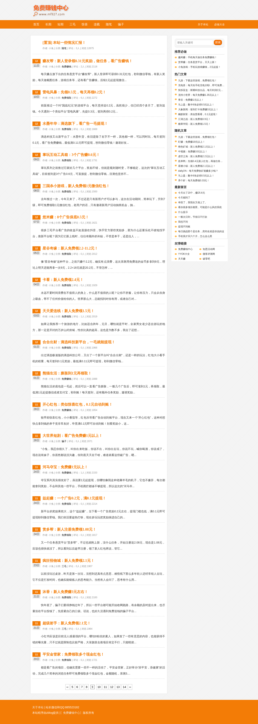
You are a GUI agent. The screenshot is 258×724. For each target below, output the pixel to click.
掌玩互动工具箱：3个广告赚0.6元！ (71, 155)
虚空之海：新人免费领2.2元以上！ (196, 156)
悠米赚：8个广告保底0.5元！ (66, 217)
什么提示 (183, 212)
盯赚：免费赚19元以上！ (191, 141)
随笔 (109, 24)
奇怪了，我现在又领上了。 (192, 202)
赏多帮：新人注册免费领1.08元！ (69, 529)
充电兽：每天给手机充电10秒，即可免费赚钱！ (203, 85)
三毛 (73, 24)
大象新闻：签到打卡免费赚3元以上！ (198, 109)
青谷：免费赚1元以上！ (191, 99)
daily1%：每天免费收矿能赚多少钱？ (198, 170)
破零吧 (206, 258)
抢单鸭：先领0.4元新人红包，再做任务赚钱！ (203, 161)
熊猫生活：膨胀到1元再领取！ (67, 373)
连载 (97, 24)
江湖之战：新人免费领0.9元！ (194, 119)
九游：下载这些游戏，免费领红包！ (197, 80)
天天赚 (181, 258)
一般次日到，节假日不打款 (192, 217)
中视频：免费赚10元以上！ (192, 151)
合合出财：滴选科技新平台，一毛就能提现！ (79, 342)
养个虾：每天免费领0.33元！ (193, 180)
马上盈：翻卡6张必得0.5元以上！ (196, 104)
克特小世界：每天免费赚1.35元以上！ (198, 95)
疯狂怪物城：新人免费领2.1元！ (68, 561)
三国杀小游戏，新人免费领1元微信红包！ (76, 186)
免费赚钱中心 (55, 7)
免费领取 (66, 97)
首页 (36, 24)
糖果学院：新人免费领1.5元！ (194, 124)
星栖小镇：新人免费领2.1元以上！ (196, 166)
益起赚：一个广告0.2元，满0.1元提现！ (74, 498)
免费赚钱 (66, 66)
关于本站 (38, 707)
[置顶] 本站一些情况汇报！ (64, 43)
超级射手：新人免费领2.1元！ (67, 623)
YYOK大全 (184, 254)
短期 (60, 24)
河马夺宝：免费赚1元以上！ (65, 467)
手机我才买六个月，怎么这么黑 (195, 236)
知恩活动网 (209, 249)
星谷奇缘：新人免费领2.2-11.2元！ (70, 248)
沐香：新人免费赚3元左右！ (65, 592)
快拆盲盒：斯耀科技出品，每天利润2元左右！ (203, 90)
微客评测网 (209, 254)
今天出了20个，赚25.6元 (191, 192)
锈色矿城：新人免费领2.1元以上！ (196, 146)
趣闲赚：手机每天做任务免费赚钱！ (197, 57)
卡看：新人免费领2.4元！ (63, 280)
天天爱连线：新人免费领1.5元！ (68, 311)
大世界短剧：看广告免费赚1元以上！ (72, 436)
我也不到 (183, 221)
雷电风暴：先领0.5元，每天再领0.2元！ (74, 92)
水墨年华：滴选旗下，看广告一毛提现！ (75, 124)
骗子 (121, 24)
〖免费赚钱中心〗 (71, 712)
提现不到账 (184, 226)
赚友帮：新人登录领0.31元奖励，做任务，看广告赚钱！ (87, 61)
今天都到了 (184, 197)
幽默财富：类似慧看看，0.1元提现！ (198, 114)
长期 (48, 24)
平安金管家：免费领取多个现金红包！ (73, 654)
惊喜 (85, 24)
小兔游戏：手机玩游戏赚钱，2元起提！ (199, 67)
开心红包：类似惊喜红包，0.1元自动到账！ (77, 404)
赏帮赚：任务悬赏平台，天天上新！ (197, 62)
